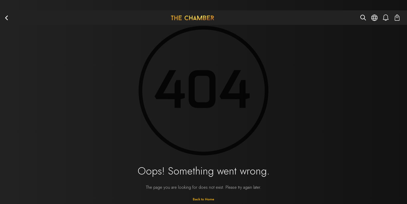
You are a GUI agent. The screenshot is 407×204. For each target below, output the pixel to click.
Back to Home (203, 199)
